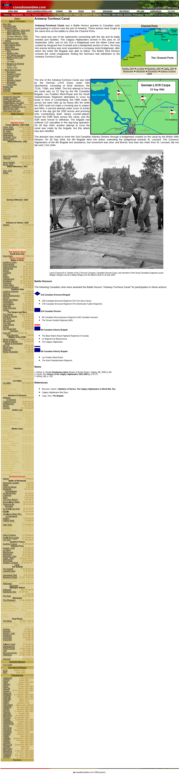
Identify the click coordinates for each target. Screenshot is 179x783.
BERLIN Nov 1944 (11, 109)
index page (13, 11)
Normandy (11, 72)
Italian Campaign (12, 49)
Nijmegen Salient (14, 80)
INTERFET (7, 753)
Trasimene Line (9, 402)
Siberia (8, 41)
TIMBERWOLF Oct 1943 (13, 103)
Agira (5, 275)
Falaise (6, 518)
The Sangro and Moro (16, 55)
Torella (6, 310)
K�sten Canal (9, 644)
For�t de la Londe (11, 538)
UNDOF (6, 701)
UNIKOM (7, 713)
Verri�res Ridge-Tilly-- (12, 514)
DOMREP (7, 695)
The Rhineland (9, 600)
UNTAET (6, 757)
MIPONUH (7, 749)
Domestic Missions (17, 662)
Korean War (8, 87)
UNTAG (6, 709)
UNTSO (6, 680)
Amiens (6, 225)
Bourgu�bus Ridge (11, 502)
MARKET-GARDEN (11, 107)
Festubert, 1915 (9, 137)
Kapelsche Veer (9, 592)
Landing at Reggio (10, 291)
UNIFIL (6, 703)
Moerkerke (7, 554)
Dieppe (6, 479)
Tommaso (14, 331)
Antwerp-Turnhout (10, 563)
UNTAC (6, 726)
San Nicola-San (9, 329)
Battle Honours (17, 114)
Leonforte (7, 273)
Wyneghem (8, 561)
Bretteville (7, 489)
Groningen (7, 638)
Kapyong (6, 659)
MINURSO (7, 716)
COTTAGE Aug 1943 (12, 101)
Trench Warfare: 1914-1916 (18, 30)
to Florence (11, 400)
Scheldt (10, 78)
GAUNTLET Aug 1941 (11, 96)
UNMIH (6, 736)
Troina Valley (8, 285)
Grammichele (8, 264)
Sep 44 (23, 107)
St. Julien (7, 131)
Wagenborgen (9, 646)
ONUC (6, 686)
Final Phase (12, 84)
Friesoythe (7, 640)
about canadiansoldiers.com (39, 11)
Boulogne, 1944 (9, 556)
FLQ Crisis (7, 665)
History (17, 18)
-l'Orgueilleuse (11, 491)
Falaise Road (8, 520)
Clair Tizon (7, 525)
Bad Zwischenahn (10, 653)
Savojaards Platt (10, 575)
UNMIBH (6, 738)
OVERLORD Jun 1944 (12, 105)
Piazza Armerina (10, 266)
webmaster (107, 11)
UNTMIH (6, 747)
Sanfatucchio (8, 404)
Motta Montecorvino (11, 296)
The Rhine (7, 621)
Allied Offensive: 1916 (16, 32)
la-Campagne (11, 516)
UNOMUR (7, 732)
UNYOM (6, 688)
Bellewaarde (8, 135)
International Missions (17, 667)
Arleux (5, 173)
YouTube (171, 11)
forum (81, 11)
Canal (149, 73)
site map (140, 11)
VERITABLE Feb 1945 (12, 111)
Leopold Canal (9, 571)
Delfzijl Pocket (9, 649)
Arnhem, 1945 (9, 633)
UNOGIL (6, 684)
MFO (5, 672)
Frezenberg (8, 133)
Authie (5, 485)
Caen (5, 497)
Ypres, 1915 (8, 127)
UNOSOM (7, 728)
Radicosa (7, 350)
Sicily (9, 51)
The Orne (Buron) (10, 499)
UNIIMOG (7, 707)
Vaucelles (9, 506)
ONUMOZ (7, 730)
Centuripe (7, 283)
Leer (5, 651)
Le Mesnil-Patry (9, 493)
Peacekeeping (17, 675)
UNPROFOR (8, 724)
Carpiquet (7, 495)
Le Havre (7, 550)
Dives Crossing (9, 535)
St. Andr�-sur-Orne (11, 509)
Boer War (7, 24)
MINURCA (7, 751)
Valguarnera (8, 268)
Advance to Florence (15, 64)
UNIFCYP (7, 693)
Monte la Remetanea (13, 343)
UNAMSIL (7, 755)
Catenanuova (8, 279)
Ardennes (7, 590)
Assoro (6, 271)
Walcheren (7, 583)
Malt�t (6, 511)
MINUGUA (7, 745)
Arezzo (6, 406)
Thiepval (6, 158)
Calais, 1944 (8, 559)
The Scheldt (8, 569)
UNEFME (7, 699)
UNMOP (6, 740)
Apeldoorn (7, 635)
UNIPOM (7, 697)
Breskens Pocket (10, 577)
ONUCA (6, 711)
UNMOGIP (7, 678)
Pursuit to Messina (11, 287)
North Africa (10, 47)
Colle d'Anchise (9, 308)
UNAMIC (6, 720)
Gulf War (6, 91)
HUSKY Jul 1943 (10, 98)
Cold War (7, 89)
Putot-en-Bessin (9, 487)
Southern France (14, 74)
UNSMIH (6, 743)
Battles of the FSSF (15, 57)
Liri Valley (7, 383)
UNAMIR (6, 734)
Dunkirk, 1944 (9, 548)
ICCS (5, 670)
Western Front (11, 28)
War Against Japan (13, 45)
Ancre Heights (9, 162)
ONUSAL (7, 718)
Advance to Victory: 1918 (17, 39)
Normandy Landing (11, 483)
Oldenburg (7, 655)
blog (93, 11)
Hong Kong (7, 256)
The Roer (7, 596)
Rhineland (11, 82)
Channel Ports (13, 76)
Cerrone (6, 408)
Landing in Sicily (10, 262)
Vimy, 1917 (7, 171)
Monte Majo (8, 348)
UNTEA (6, 691)
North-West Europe (13, 70)
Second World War (11, 43)
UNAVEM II (7, 722)
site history (124, 11)
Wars (11, 21)
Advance (6, 398)
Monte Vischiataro (10, 352)
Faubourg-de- (9, 504)
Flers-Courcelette (10, 156)
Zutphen (6, 629)
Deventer (7, 631)
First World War (9, 26)
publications (155, 11)
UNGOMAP (8, 705)
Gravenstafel (8, 129)
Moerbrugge (8, 552)
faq (70, 11)
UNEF (5, 682)
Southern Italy (13, 53)
